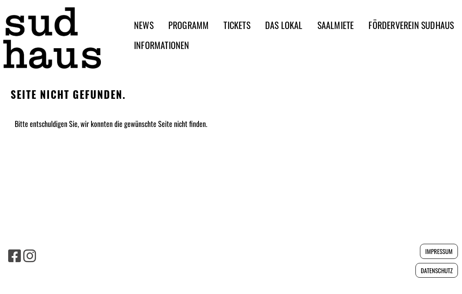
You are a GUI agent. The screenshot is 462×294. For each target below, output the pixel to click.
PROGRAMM (188, 24)
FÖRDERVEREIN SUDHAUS (411, 24)
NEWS (144, 24)
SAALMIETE (335, 24)
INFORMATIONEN (162, 44)
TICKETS (236, 24)
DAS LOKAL (284, 24)
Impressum (439, 251)
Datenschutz (437, 270)
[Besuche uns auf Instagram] (29, 254)
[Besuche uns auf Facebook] (14, 254)
